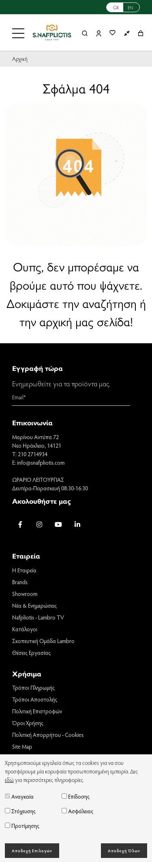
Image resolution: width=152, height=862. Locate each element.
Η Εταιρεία (24, 570)
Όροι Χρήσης (27, 723)
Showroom (24, 594)
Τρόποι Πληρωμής (33, 687)
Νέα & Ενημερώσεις (34, 605)
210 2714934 (32, 454)
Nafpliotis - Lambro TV (38, 617)
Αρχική (20, 59)
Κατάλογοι (24, 629)
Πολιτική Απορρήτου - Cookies (47, 735)
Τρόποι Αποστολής (34, 699)
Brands (20, 582)
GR (116, 7)
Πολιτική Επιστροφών (37, 711)
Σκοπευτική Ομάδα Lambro (43, 641)
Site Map (22, 746)
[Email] (71, 397)
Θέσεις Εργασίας (31, 652)
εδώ (9, 780)
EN (130, 7)
